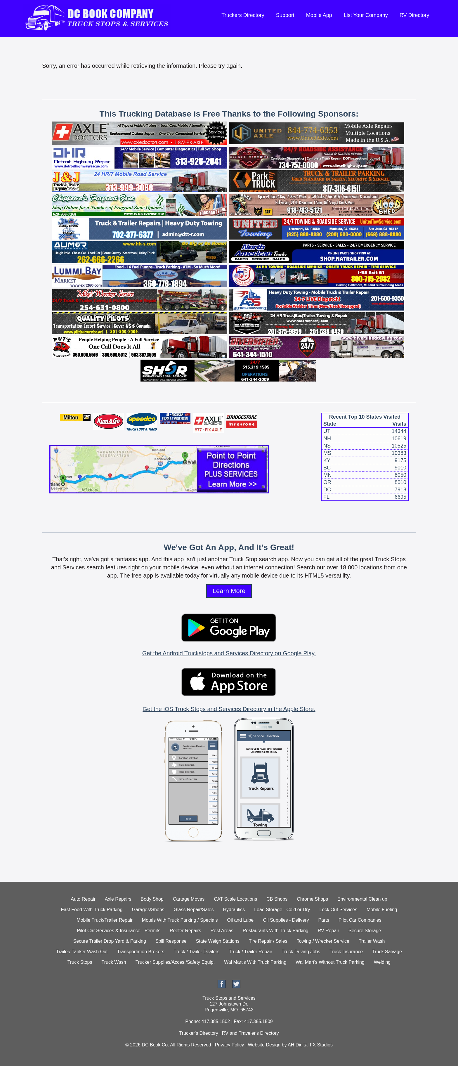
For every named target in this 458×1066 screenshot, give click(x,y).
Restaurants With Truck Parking (275, 930)
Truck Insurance (346, 951)
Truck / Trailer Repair (250, 951)
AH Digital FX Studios (310, 1044)
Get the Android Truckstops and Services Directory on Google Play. (229, 653)
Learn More (229, 590)
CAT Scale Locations (235, 899)
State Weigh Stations (218, 941)
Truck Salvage (387, 951)
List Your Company (366, 15)
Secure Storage (364, 930)
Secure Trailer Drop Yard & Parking (109, 941)
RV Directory (414, 15)
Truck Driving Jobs (301, 951)
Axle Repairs (118, 899)
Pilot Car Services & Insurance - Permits (118, 930)
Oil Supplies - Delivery (286, 920)
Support (285, 15)
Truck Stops (79, 962)
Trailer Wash (372, 941)
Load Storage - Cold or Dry (282, 909)
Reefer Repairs (185, 930)
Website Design (264, 1044)
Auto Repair (83, 899)
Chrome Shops (312, 899)
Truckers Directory (242, 15)
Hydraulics (234, 909)
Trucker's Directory (198, 1033)
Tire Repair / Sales (268, 941)
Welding (382, 962)
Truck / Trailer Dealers (197, 951)
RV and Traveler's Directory (250, 1033)
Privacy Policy (229, 1044)
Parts (323, 920)
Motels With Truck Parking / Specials (180, 920)
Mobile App (319, 15)
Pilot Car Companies (360, 920)
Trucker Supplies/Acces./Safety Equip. (175, 962)
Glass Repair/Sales (194, 909)
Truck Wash (113, 962)
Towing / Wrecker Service (323, 941)
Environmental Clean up (362, 899)
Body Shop (151, 899)
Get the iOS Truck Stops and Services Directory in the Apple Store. (229, 709)
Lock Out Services (338, 909)
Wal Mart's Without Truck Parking (330, 962)
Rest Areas (222, 930)
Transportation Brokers (140, 951)
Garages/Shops (148, 909)
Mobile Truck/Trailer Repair (104, 920)
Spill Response (171, 941)
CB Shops (276, 899)
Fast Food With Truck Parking (92, 909)
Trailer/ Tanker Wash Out (81, 951)
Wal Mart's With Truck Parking (255, 962)
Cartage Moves (189, 899)
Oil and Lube (240, 920)
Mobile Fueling (382, 909)
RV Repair (328, 930)
